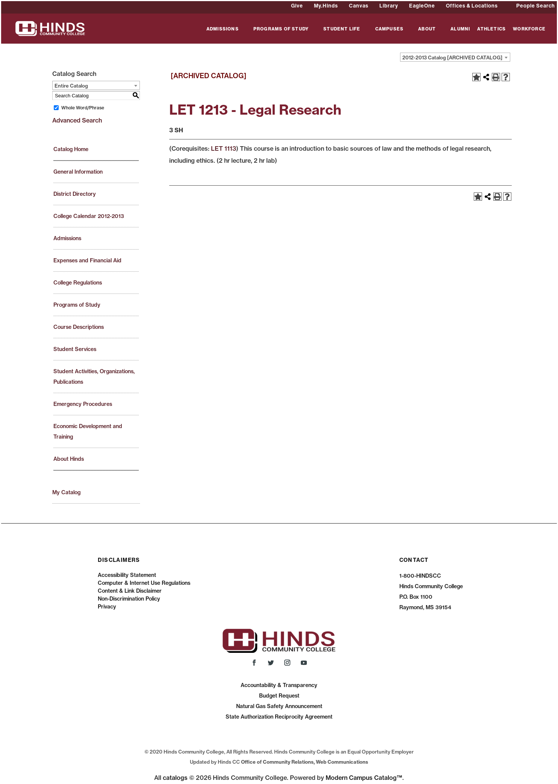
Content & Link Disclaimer (130, 590)
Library (388, 5)
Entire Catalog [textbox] (71, 86)
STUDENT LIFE (341, 29)
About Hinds (68, 459)
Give (297, 5)
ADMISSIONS (222, 29)
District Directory (74, 194)
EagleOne (422, 5)
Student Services (74, 349)
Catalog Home (70, 149)
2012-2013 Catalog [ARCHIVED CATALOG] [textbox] (452, 57)
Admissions (67, 238)
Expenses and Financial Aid (87, 260)
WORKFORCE (529, 29)
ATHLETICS (491, 29)
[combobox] (455, 57)
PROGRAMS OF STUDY (281, 29)
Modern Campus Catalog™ (364, 777)
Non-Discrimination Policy (129, 598)
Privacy (107, 606)
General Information (78, 171)
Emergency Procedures (82, 404)
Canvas (358, 5)
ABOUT (427, 29)
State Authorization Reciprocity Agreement (279, 716)
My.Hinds (326, 5)
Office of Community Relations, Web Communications (304, 762)
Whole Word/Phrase (82, 107)
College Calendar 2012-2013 (88, 216)
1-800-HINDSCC (420, 575)
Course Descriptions (78, 327)
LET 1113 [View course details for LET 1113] (223, 148)
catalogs (175, 777)
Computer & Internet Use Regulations (144, 583)
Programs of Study (76, 304)
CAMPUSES (389, 29)
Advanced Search (77, 120)
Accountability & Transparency (279, 685)
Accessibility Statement (127, 575)
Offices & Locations (472, 5)
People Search (535, 5)
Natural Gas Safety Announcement (279, 706)
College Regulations (77, 282)
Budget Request (279, 695)
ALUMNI (460, 29)
